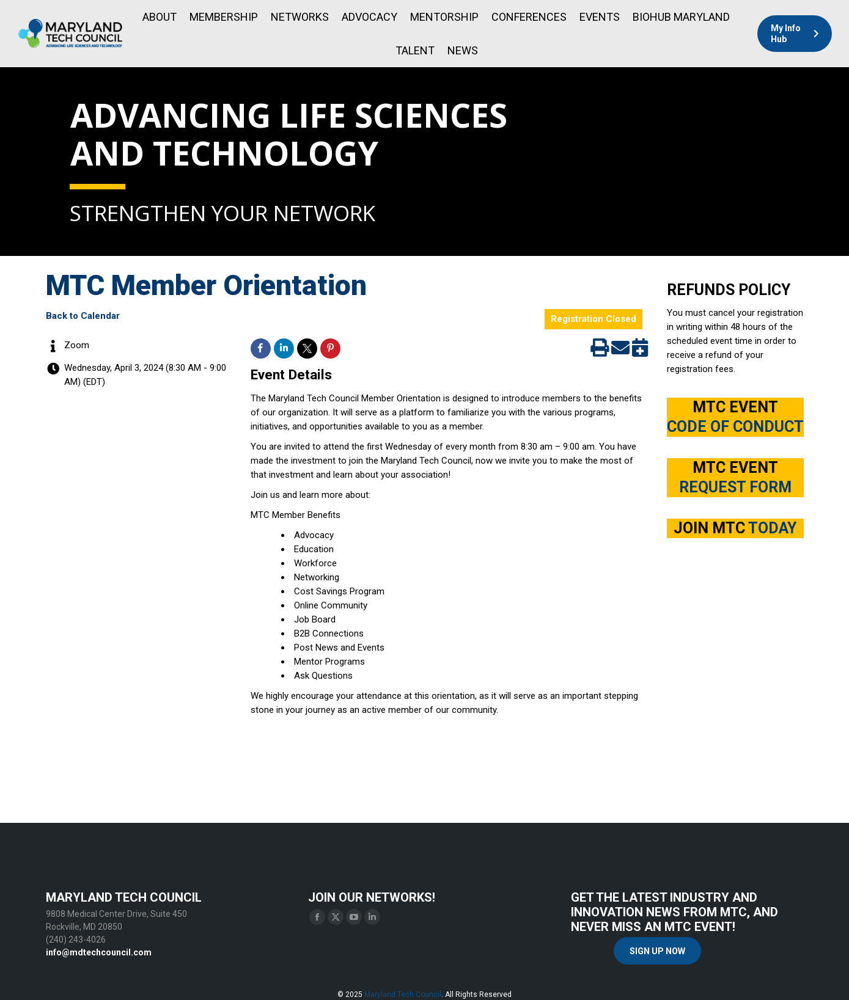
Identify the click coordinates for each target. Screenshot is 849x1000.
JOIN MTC (735, 528)
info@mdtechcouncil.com (99, 952)
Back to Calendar (83, 315)
